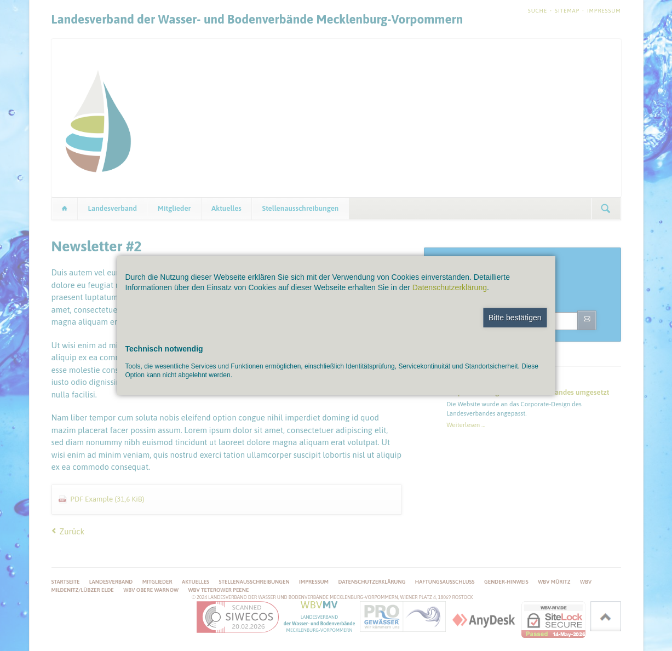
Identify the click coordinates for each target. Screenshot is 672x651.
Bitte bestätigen (515, 317)
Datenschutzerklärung (449, 287)
